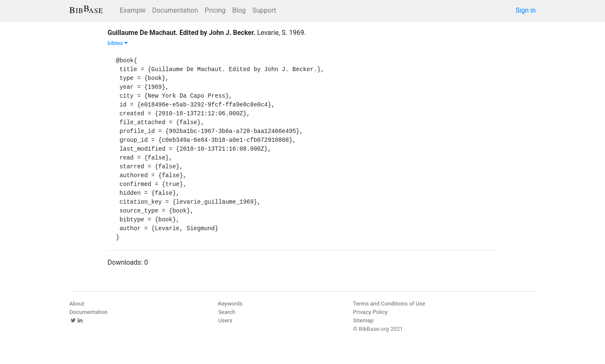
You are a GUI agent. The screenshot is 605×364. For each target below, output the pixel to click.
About (76, 303)
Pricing (215, 10)
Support (264, 10)
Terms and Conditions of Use (389, 303)
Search (226, 312)
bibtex (118, 43)
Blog (239, 10)
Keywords (230, 303)
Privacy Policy (370, 312)
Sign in (526, 10)
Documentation (175, 10)
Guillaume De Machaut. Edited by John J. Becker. (181, 33)
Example (132, 10)
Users (225, 320)
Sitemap (363, 320)
